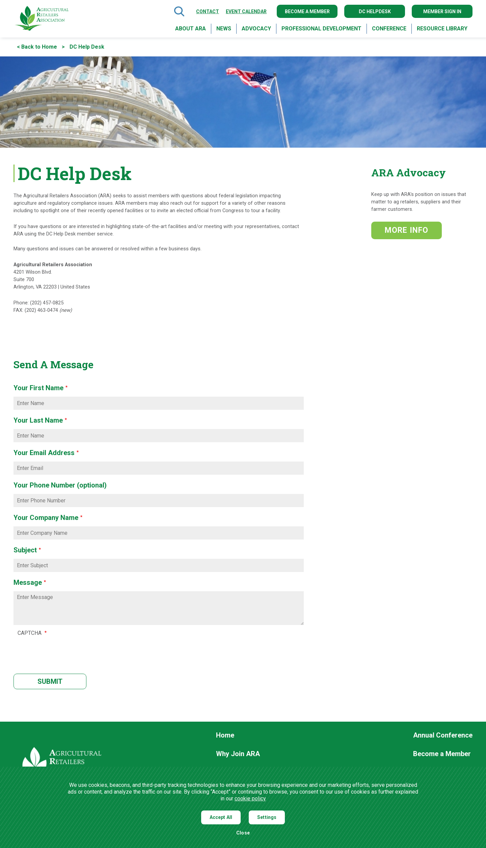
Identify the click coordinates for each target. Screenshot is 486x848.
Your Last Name (38, 420)
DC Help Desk (87, 47)
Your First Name (38, 388)
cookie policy (250, 798)
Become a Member (307, 11)
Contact (207, 11)
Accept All (221, 817)
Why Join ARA (238, 754)
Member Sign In (442, 11)
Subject (25, 550)
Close (243, 833)
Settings (266, 817)
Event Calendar (246, 11)
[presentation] (69, 651)
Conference (389, 28)
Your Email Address (44, 453)
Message (28, 582)
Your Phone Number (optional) (60, 485)
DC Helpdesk (375, 11)
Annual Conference (443, 735)
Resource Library (442, 28)
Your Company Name (46, 518)
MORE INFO (406, 230)
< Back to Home (37, 47)
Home (225, 735)
